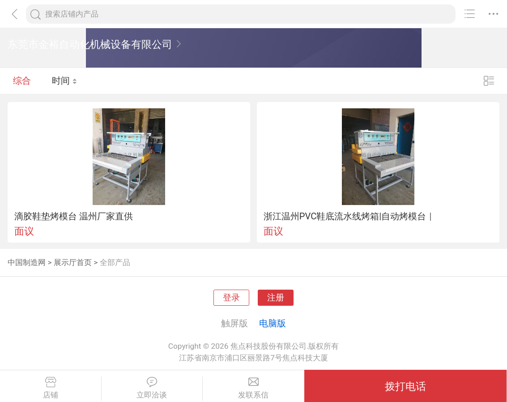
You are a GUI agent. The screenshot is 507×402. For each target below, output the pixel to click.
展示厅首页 (73, 262)
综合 (22, 80)
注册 (275, 298)
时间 (64, 80)
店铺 (50, 388)
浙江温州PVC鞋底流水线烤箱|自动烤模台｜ (349, 216)
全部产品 (115, 262)
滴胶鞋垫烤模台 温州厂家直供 (73, 216)
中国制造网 (27, 262)
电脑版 (272, 323)
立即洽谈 (152, 388)
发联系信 (253, 388)
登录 (231, 298)
